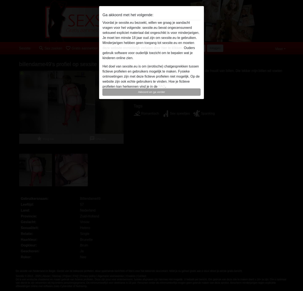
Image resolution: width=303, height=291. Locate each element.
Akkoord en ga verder (151, 92)
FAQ (161, 86)
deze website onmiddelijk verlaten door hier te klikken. (142, 48)
